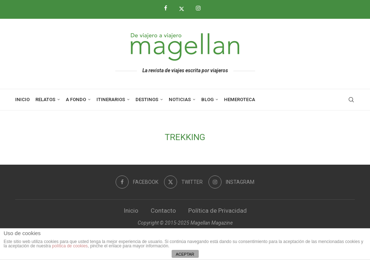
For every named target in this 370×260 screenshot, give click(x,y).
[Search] (351, 99)
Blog (207, 99)
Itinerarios (110, 99)
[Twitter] (184, 8)
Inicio (22, 99)
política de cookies (70, 245)
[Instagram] (201, 8)
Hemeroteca (239, 99)
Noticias (180, 99)
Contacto (163, 210)
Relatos (45, 99)
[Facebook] (168, 8)
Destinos (146, 99)
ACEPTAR (185, 254)
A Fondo (76, 99)
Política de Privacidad (217, 210)
